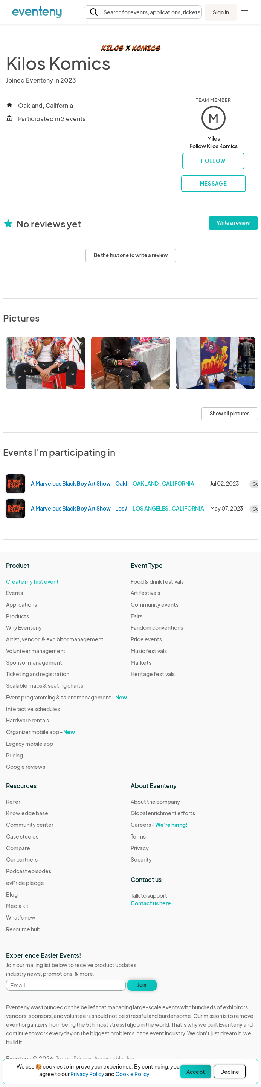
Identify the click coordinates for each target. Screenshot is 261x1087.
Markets (141, 662)
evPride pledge (25, 882)
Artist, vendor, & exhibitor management (55, 639)
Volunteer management (36, 650)
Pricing (14, 755)
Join (142, 985)
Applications (21, 604)
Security (141, 859)
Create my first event (32, 581)
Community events (155, 604)
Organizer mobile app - (40, 731)
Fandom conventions (157, 627)
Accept (195, 1071)
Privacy (140, 848)
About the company (155, 801)
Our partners (22, 859)
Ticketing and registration (37, 673)
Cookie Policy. (133, 1073)
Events (14, 592)
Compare (18, 848)
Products (17, 616)
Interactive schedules (33, 708)
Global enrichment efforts (163, 813)
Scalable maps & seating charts (44, 685)
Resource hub (23, 929)
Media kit (17, 905)
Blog (12, 894)
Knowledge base (27, 813)
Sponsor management (34, 662)
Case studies (22, 836)
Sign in (221, 12)
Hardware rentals (27, 720)
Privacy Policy (87, 1073)
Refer (13, 801)
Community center (29, 824)
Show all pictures (230, 414)
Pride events (146, 639)
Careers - (159, 824)
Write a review (233, 223)
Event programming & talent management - (66, 697)
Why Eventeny (24, 627)
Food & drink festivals (157, 581)
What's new (20, 917)
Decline (229, 1071)
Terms (138, 836)
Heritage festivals (153, 673)
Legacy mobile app (29, 743)
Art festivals (145, 592)
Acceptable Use (114, 1058)
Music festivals (149, 650)
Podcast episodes (28, 871)
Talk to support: (163, 899)
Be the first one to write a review (131, 255)
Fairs (136, 616)
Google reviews (25, 766)
